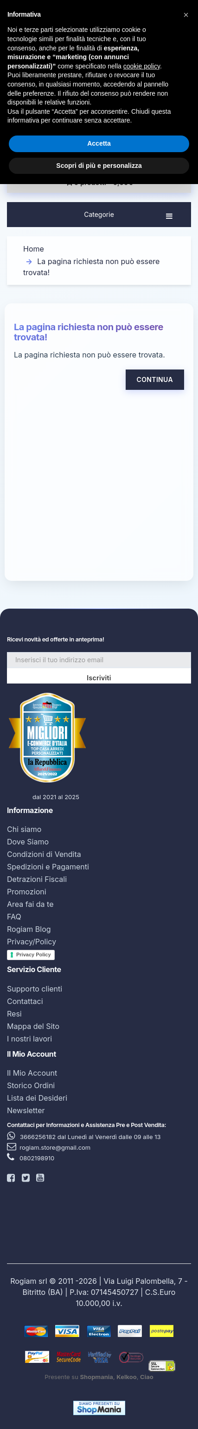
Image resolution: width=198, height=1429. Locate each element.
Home (33, 248)
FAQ (14, 916)
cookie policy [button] (141, 66)
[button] (186, 14)
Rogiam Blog (29, 929)
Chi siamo (24, 829)
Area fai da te (30, 904)
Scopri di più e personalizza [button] (98, 165)
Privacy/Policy (31, 941)
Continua (155, 379)
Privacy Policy (33, 954)
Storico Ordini (31, 1085)
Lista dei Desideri (37, 1098)
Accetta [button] (99, 143)
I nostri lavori (29, 1038)
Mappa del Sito (33, 1026)
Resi (14, 1013)
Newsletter (26, 1110)
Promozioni (26, 891)
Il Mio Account (32, 1073)
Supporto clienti (34, 988)
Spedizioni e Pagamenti (48, 866)
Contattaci (25, 1001)
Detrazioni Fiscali (37, 879)
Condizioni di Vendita (44, 854)
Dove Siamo (28, 841)
